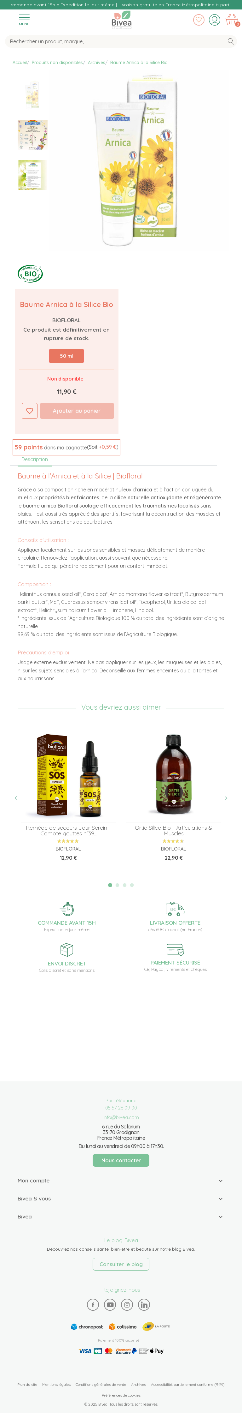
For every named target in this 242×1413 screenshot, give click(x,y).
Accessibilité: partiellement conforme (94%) (188, 1384)
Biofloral (66, 320)
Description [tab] (34, 459)
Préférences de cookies (121, 1395)
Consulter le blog (121, 1264)
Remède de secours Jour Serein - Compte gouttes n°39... (68, 830)
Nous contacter (121, 1160)
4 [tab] (132, 885)
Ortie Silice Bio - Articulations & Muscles (173, 830)
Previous (19, 798)
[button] (66, 447)
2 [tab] (117, 885)
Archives (138, 1384)
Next (223, 798)
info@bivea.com (121, 1117)
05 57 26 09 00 (121, 1108)
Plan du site (27, 1384)
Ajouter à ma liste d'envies (30, 410)
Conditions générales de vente (101, 1384)
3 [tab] (125, 885)
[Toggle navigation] (24, 19)
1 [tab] (110, 885)
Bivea (122, 19)
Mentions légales (56, 1384)
